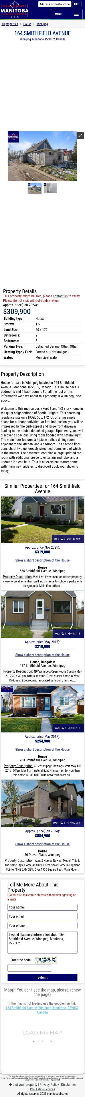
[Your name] (42, 907)
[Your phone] (42, 925)
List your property (23, 1085)
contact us (60, 296)
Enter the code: (21, 960)
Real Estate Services (42, 1089)
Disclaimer (68, 1085)
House (27, 24)
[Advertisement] (42, 85)
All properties (10, 24)
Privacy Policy (49, 1085)
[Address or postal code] (54, 4)
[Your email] (42, 916)
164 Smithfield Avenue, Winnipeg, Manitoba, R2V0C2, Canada (42, 1010)
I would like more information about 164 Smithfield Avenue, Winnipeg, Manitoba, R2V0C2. (42, 942)
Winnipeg (42, 24)
